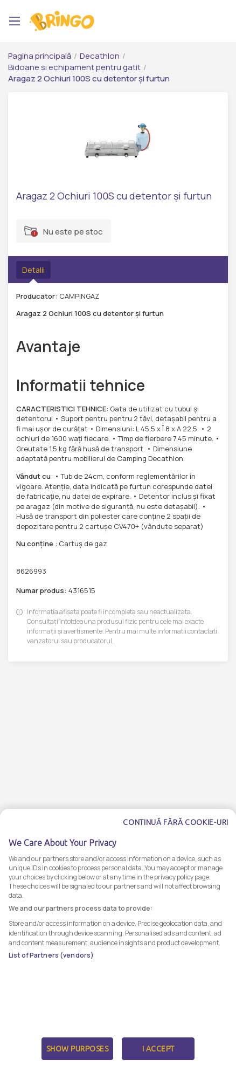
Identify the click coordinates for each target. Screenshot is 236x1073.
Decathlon (100, 55)
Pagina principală (39, 55)
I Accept (158, 1057)
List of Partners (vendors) (51, 963)
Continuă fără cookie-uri (175, 831)
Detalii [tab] (33, 270)
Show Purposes (77, 1057)
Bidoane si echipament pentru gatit (74, 67)
